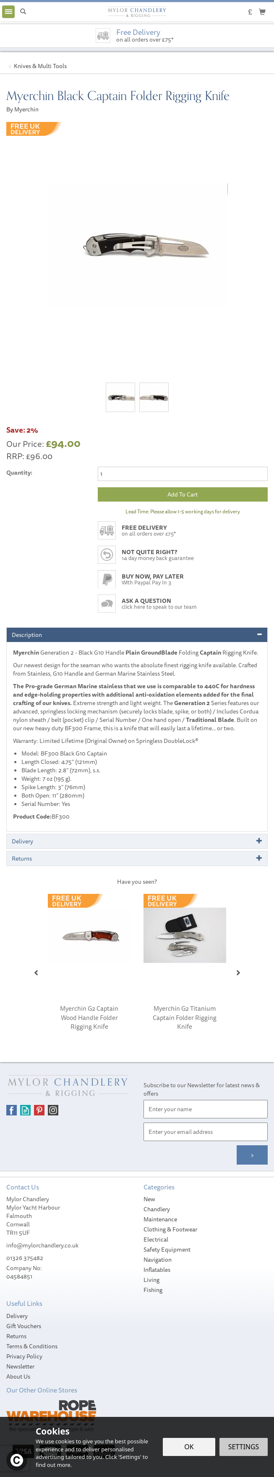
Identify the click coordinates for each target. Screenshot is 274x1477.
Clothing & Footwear (170, 1229)
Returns (16, 1336)
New (149, 1199)
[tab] (137, 635)
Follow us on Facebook (11, 1110)
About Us (18, 1376)
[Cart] (262, 11)
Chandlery (157, 1209)
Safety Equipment (167, 1249)
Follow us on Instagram (53, 1110)
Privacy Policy (24, 1356)
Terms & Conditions (31, 1346)
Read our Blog (25, 1110)
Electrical (156, 1239)
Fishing (153, 1290)
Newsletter (20, 1366)
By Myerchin (22, 109)
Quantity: (19, 472)
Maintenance (160, 1219)
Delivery (17, 1316)
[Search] (23, 11)
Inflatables (157, 1270)
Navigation (158, 1259)
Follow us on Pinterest (39, 1110)
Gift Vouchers (23, 1326)
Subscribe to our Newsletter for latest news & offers (202, 1089)
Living (151, 1280)
